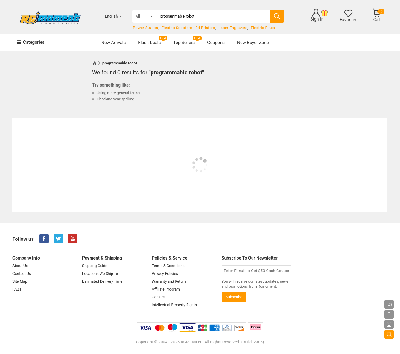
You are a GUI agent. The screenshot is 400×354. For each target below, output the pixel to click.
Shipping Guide (94, 266)
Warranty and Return (169, 281)
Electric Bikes (263, 27)
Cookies (158, 297)
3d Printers (205, 27)
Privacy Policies (165, 273)
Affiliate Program (166, 289)
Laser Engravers (233, 27)
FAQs (16, 289)
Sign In (316, 19)
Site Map (19, 281)
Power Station (145, 27)
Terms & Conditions (168, 266)
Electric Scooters (177, 27)
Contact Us (21, 273)
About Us (20, 266)
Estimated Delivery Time (102, 281)
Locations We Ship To (100, 273)
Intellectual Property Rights (174, 305)
